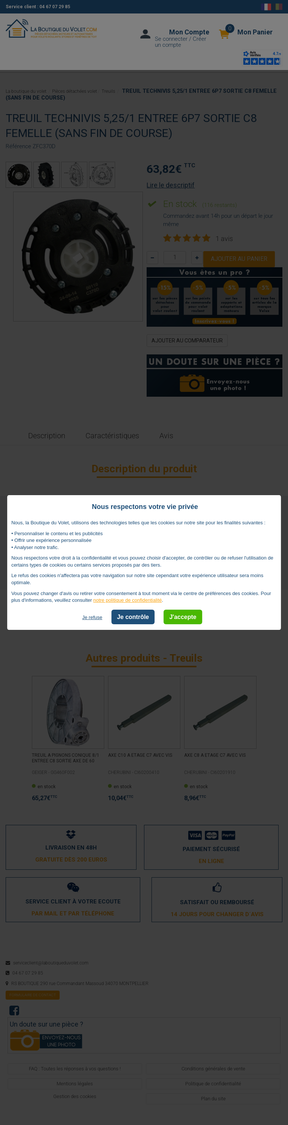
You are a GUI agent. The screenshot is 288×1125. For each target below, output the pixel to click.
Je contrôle (133, 617)
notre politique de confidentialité (127, 600)
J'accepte (182, 617)
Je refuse (92, 617)
